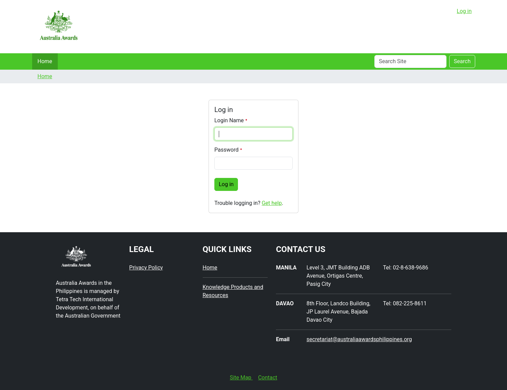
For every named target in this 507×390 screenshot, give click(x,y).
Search (462, 61)
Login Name (231, 120)
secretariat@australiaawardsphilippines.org (359, 339)
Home (45, 61)
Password (228, 150)
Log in (464, 11)
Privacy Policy (146, 267)
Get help (272, 203)
